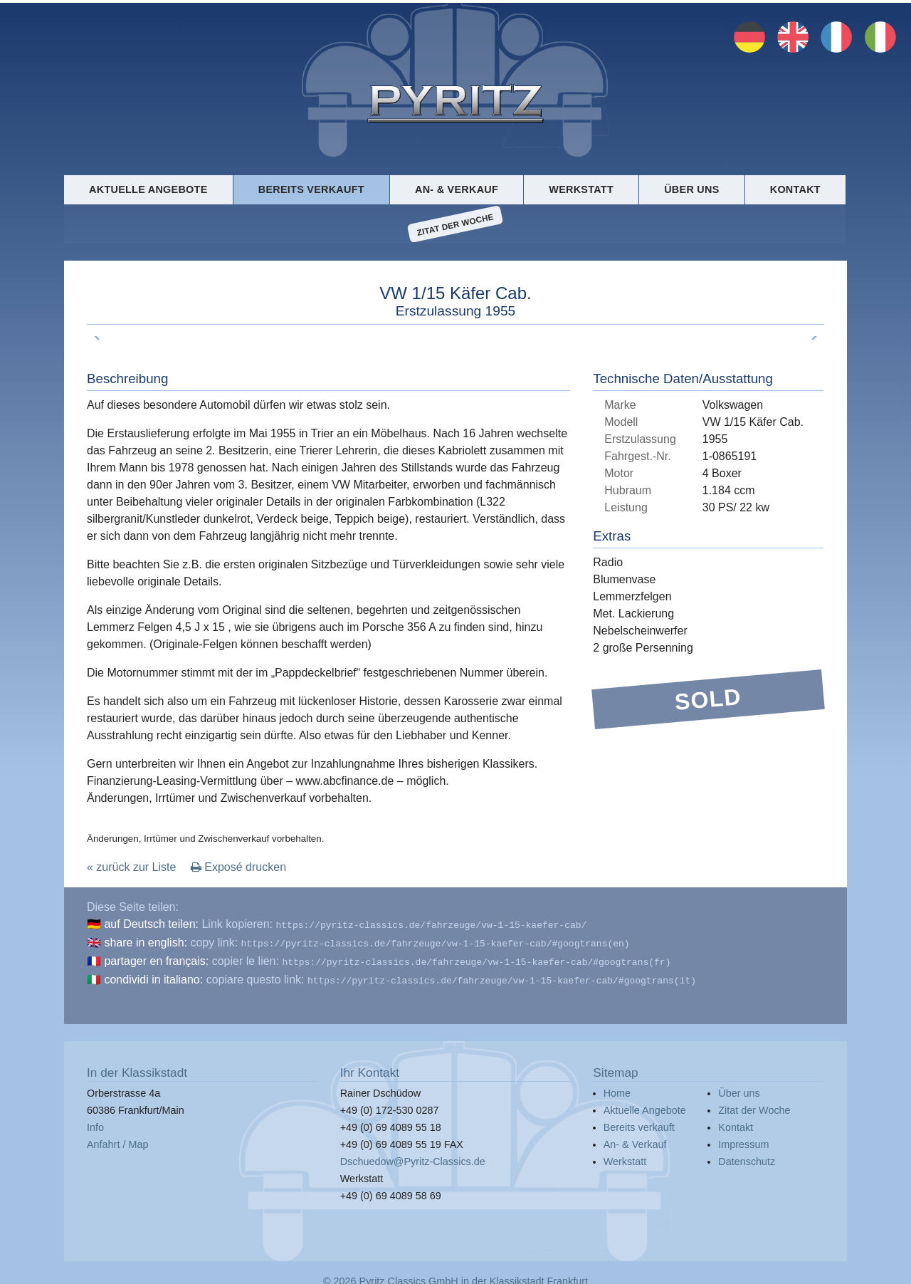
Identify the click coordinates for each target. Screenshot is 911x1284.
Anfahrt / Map (117, 1138)
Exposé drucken (238, 867)
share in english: (145, 941)
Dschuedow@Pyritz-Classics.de (412, 1156)
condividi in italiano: (153, 975)
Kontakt (795, 189)
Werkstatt (581, 189)
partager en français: (156, 958)
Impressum (743, 1138)
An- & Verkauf (456, 189)
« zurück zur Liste (131, 867)
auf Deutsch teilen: (151, 924)
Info (95, 1121)
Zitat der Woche (455, 224)
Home (617, 1087)
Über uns (691, 189)
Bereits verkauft (311, 189)
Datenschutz (746, 1156)
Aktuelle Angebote (148, 189)
